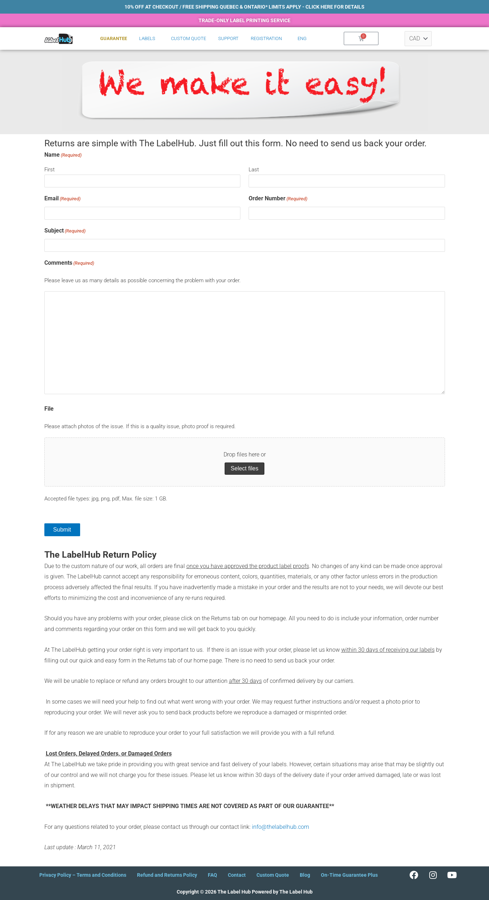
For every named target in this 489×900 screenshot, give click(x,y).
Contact (237, 875)
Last (254, 169)
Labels (147, 38)
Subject (64, 231)
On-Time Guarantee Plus (349, 875)
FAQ (212, 875)
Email (62, 199)
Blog (305, 875)
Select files (244, 468)
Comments (69, 263)
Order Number (278, 199)
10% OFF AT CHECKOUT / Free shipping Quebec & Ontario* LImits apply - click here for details (244, 7)
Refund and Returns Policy (167, 875)
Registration (266, 38)
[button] (149, 38)
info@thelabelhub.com (280, 826)
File (49, 408)
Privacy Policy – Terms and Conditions (82, 875)
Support (228, 38)
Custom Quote (188, 38)
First (49, 169)
